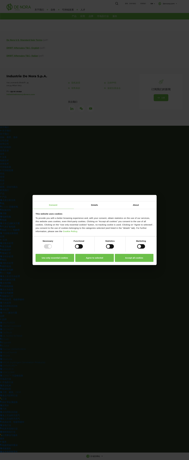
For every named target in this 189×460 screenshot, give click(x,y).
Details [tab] (94, 205)
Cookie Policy (70, 231)
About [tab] (136, 205)
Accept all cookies (134, 258)
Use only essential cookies (55, 258)
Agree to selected (94, 258)
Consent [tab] (53, 205)
